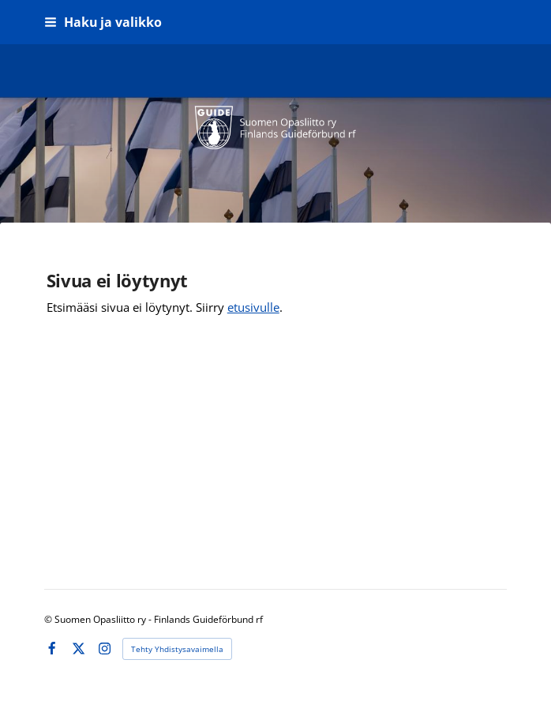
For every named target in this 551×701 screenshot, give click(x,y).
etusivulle (253, 307)
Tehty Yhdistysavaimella (177, 648)
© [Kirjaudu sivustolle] (49, 619)
